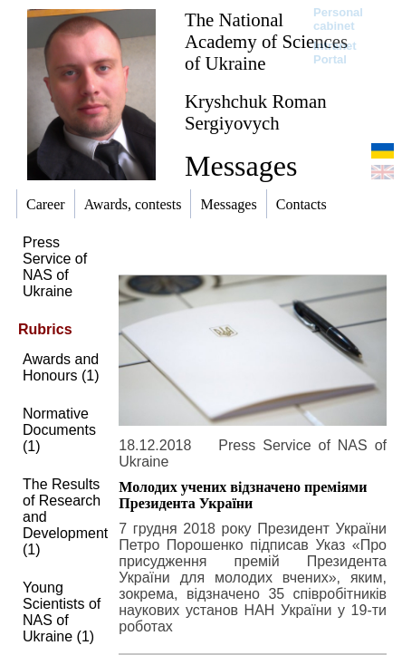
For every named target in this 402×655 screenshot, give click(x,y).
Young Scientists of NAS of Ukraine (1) (61, 612)
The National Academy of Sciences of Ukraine (266, 41)
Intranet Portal (335, 52)
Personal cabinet (338, 19)
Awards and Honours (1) (61, 367)
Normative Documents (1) (59, 430)
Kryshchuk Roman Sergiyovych (256, 112)
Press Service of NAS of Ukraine (55, 267)
